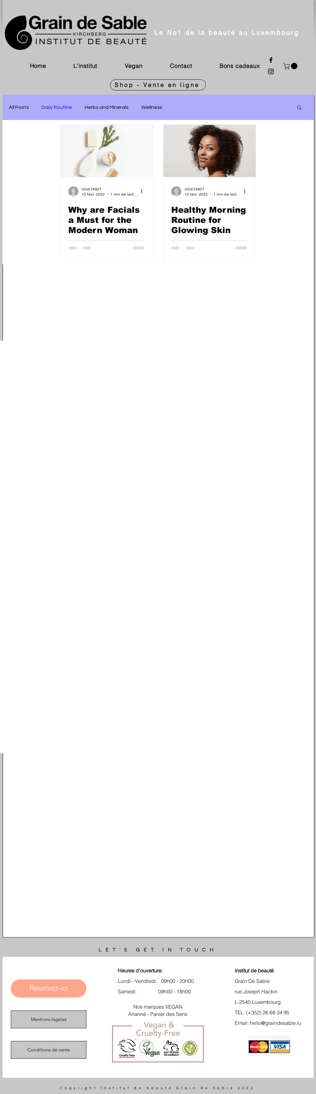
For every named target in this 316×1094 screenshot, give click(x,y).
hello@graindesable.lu (275, 1023)
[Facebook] (271, 60)
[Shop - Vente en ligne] (158, 84)
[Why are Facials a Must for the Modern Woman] (107, 151)
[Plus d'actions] (144, 191)
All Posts (19, 107)
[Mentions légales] (48, 1019)
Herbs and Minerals (107, 107)
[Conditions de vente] (48, 1050)
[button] (299, 108)
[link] (291, 66)
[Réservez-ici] (48, 988)
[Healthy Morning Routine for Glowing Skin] (210, 151)
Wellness (151, 107)
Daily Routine (57, 107)
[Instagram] (271, 71)
